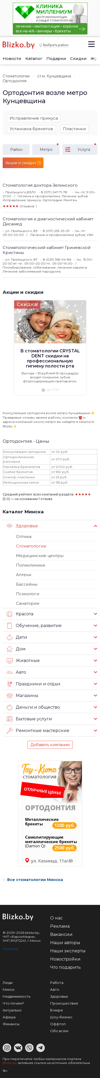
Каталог (33, 58)
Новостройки (65, 959)
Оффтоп (58, 1024)
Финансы (11, 1024)
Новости (12, 58)
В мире (56, 1010)
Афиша (9, 1017)
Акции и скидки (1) (23, 162)
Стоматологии (16, 76)
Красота (20, 614)
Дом (16, 649)
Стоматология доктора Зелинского (40, 185)
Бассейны (26, 584)
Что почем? (13, 1003)
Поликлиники (30, 565)
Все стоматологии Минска (33, 879)
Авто (16, 672)
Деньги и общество (33, 707)
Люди (8, 982)
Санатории (27, 603)
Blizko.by (10, 1063)
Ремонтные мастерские (38, 731)
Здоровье (22, 526)
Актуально (12, 1010)
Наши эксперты (68, 950)
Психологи (27, 593)
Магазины (22, 696)
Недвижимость (16, 996)
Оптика (23, 536)
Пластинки (74, 128)
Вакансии (61, 934)
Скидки (78, 58)
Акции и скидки (23, 292)
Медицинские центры (39, 555)
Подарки (56, 58)
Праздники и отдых (33, 684)
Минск (8, 989)
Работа (56, 982)
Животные (23, 661)
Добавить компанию (50, 744)
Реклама (60, 926)
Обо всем (59, 1031)
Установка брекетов (31, 128)
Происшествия (64, 1003)
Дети (17, 637)
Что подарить (65, 967)
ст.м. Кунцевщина (54, 76)
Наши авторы (65, 942)
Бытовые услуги (29, 719)
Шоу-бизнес (61, 1017)
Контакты (10, 948)
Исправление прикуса (34, 118)
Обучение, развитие (34, 626)
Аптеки (23, 574)
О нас (56, 918)
